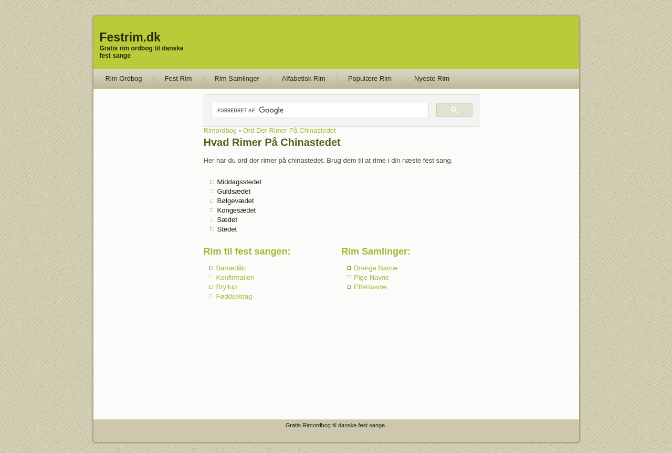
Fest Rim (178, 78)
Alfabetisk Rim (304, 78)
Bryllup (226, 287)
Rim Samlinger (237, 78)
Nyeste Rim (431, 78)
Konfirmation (235, 277)
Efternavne (370, 287)
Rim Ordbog (124, 78)
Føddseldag (234, 296)
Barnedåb (231, 268)
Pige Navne (371, 277)
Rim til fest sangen (246, 251)
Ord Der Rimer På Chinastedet (289, 130)
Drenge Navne (376, 268)
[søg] (319, 110)
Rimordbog (220, 130)
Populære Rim (370, 78)
